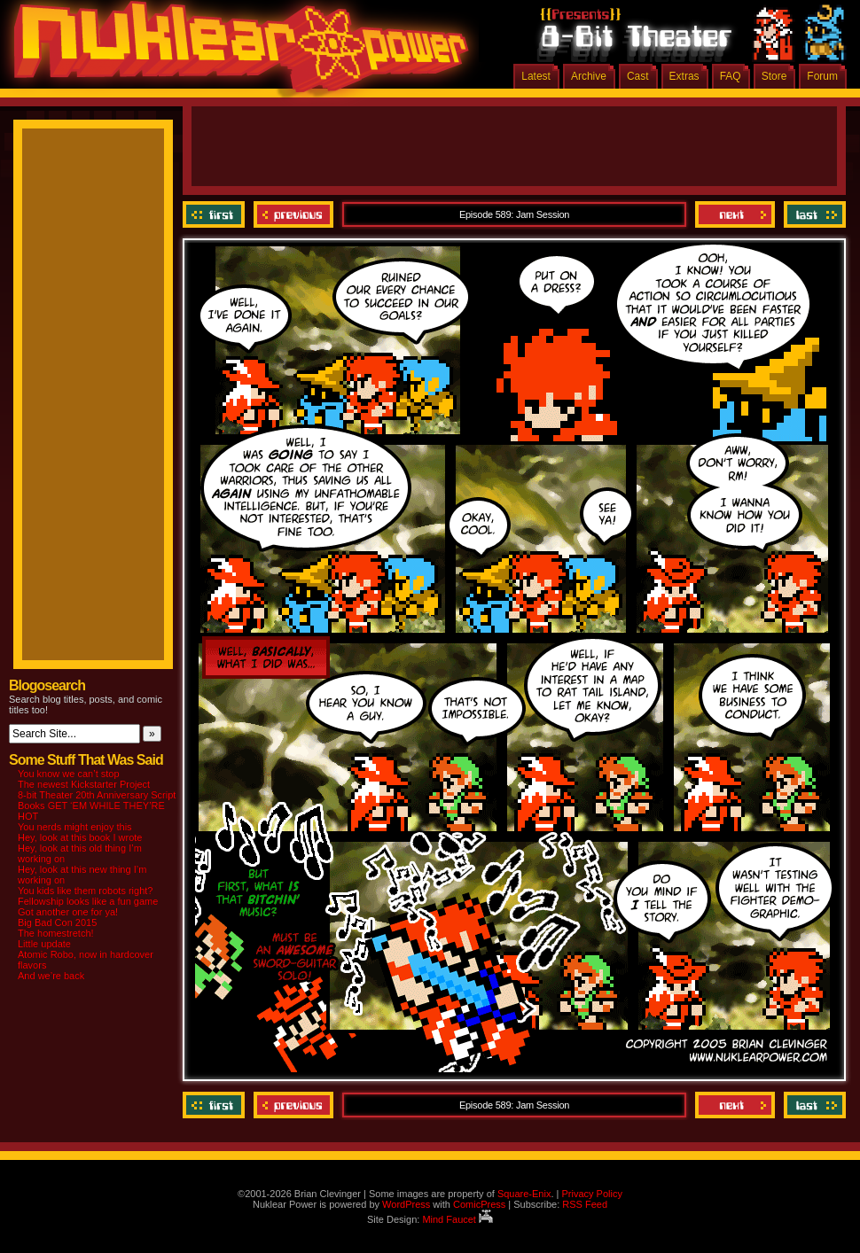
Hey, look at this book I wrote (80, 837)
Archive (588, 76)
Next (735, 214)
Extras (684, 76)
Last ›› (812, 214)
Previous (293, 214)
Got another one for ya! (68, 912)
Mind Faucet (457, 1219)
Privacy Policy (591, 1193)
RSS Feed (584, 1204)
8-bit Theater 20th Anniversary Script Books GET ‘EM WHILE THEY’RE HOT (97, 805)
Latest (536, 76)
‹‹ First (216, 214)
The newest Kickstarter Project (84, 784)
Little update (44, 943)
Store (774, 76)
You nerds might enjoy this (75, 826)
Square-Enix (524, 1193)
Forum (822, 76)
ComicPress (479, 1204)
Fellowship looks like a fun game (88, 901)
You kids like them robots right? (85, 890)
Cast (638, 76)
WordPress (406, 1204)
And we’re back (51, 975)
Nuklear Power (235, 53)
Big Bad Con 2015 (57, 922)
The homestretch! (56, 933)
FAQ (730, 76)
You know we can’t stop (69, 773)
